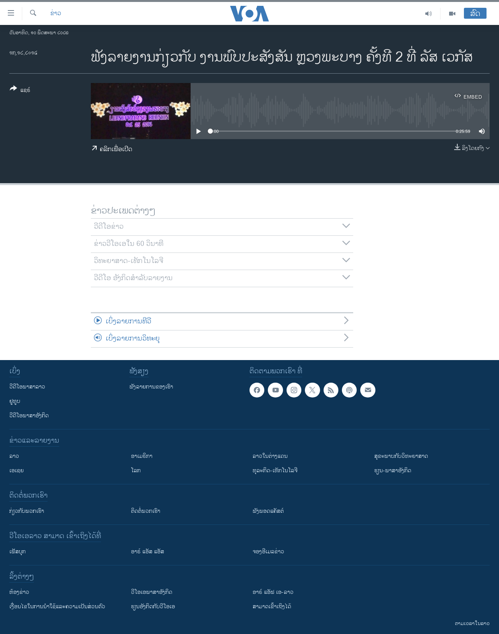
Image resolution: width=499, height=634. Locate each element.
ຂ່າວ (55, 13)
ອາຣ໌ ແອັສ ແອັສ (147, 551)
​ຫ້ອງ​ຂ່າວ (19, 592)
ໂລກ (136, 470)
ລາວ (14, 456)
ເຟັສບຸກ (17, 551)
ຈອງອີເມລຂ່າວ (268, 551)
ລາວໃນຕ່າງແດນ (270, 456)
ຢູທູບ (14, 401)
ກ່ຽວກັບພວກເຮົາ (26, 511)
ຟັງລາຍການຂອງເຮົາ (151, 387)
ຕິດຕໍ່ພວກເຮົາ (145, 511)
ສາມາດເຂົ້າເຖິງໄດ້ (272, 606)
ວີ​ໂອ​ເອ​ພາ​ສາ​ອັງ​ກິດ (151, 592)
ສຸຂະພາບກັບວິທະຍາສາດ (401, 456)
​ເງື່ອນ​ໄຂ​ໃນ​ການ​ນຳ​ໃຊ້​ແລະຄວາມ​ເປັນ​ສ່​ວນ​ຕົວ (57, 606)
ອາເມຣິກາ (141, 456)
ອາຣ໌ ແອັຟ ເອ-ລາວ (273, 592)
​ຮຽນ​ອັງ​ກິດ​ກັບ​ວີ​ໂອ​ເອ (153, 606)
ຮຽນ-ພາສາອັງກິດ (392, 470)
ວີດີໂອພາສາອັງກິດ (29, 415)
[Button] (20, 91)
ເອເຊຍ (16, 470)
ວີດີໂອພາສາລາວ (27, 387)
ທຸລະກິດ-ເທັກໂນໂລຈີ (275, 470)
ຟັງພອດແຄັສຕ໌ (268, 511)
